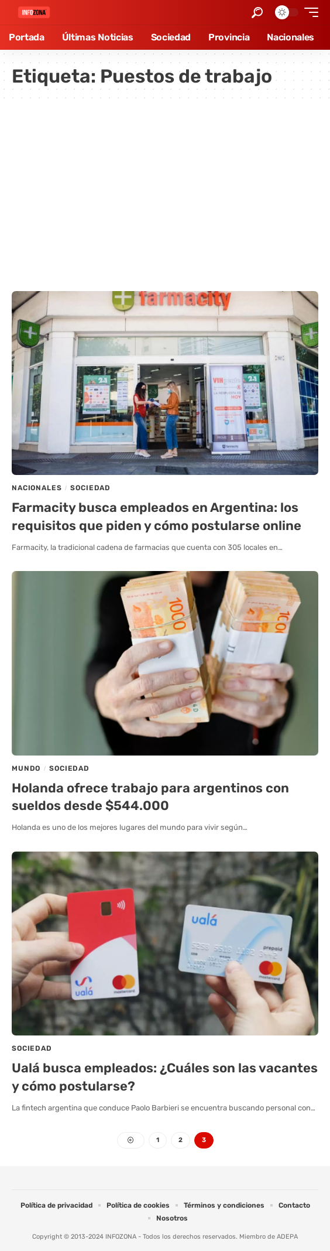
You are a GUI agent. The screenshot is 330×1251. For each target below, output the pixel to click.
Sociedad (90, 488)
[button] (257, 12)
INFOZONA (120, 1236)
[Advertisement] (165, 192)
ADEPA (287, 1236)
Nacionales (36, 488)
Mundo (26, 768)
